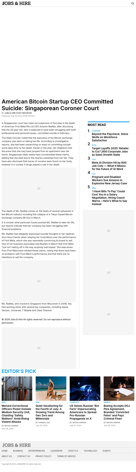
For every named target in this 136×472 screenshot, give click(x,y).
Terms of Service (66, 456)
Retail (94, 145)
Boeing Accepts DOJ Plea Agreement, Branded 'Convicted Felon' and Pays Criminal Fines (117, 412)
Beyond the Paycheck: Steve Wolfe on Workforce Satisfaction (110, 137)
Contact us (23, 456)
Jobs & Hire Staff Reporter (18, 113)
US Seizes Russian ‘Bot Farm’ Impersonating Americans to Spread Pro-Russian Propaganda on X (84, 412)
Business (107, 402)
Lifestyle (73, 451)
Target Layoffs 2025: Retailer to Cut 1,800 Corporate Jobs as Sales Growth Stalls (110, 151)
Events (106, 451)
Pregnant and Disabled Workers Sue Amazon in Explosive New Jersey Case (109, 180)
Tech (93, 159)
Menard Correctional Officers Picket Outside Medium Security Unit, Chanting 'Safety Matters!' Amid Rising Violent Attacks (16, 413)
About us (7, 456)
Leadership (96, 131)
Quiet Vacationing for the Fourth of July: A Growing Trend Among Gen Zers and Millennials (50, 412)
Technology (74, 402)
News (94, 188)
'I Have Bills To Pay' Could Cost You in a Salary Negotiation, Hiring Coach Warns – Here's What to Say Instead (109, 198)
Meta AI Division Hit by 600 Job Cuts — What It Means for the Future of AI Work (109, 166)
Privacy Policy (43, 456)
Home (5, 451)
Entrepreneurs (36, 451)
